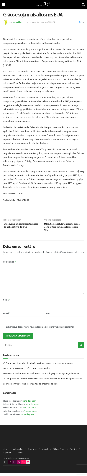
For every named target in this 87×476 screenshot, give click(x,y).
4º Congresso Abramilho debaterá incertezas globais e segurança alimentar (38, 366)
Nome (7, 302)
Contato (19, 455)
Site (47, 316)
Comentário (9, 264)
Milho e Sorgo (59, 452)
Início (5, 452)
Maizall (45, 452)
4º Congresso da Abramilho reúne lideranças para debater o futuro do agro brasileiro (42, 382)
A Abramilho (18, 452)
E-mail (7, 316)
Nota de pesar (29, 404)
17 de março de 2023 (35, 22)
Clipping (51, 22)
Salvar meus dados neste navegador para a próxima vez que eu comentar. (40, 330)
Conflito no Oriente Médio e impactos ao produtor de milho (31, 387)
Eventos (73, 452)
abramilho (17, 22)
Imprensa (7, 455)
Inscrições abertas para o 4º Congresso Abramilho (26, 371)
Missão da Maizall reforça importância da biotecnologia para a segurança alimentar (41, 376)
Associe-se (32, 452)
